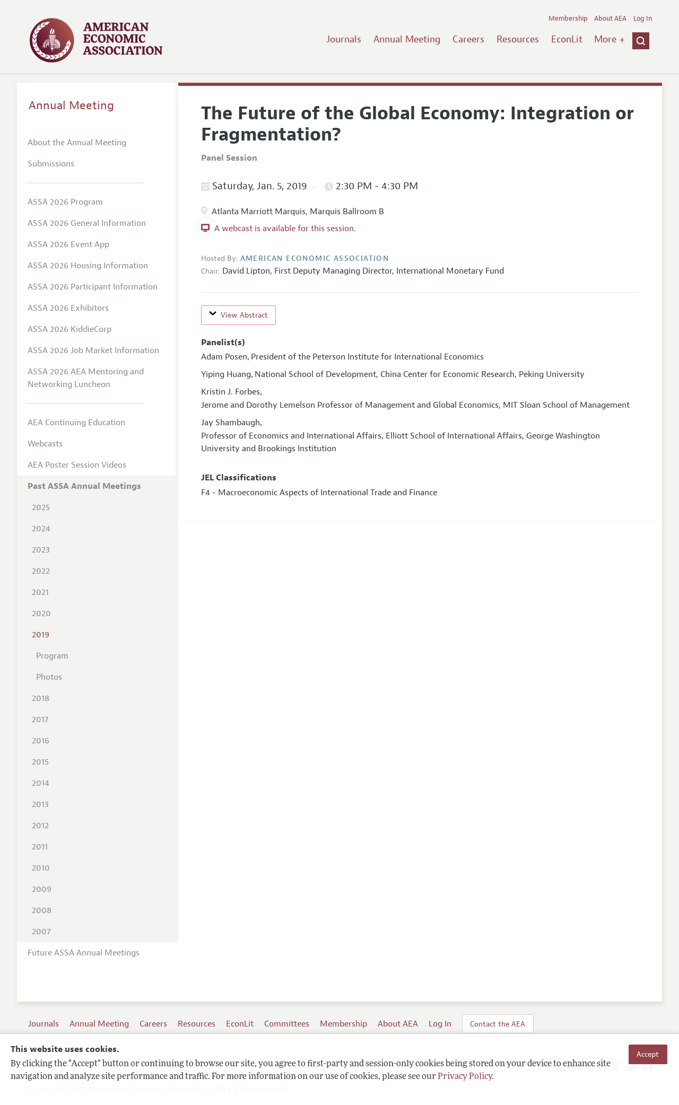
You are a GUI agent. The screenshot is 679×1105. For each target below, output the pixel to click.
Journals (343, 39)
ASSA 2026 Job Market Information (93, 350)
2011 (40, 846)
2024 (41, 528)
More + (609, 39)
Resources (518, 39)
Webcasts (45, 444)
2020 (41, 613)
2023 (41, 550)
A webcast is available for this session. (285, 228)
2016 (40, 740)
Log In (642, 18)
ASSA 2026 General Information (87, 223)
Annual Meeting (407, 39)
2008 (41, 910)
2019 (40, 634)
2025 (41, 507)
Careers (468, 39)
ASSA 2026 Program (65, 202)
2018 (40, 698)
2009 (41, 889)
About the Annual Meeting (77, 142)
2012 (40, 825)
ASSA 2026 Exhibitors (68, 308)
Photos (49, 677)
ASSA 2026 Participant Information (93, 287)
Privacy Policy (465, 1077)
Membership (568, 18)
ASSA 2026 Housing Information (88, 265)
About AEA (610, 18)
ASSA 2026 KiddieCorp (69, 329)
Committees (286, 1024)
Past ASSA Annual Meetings (84, 486)
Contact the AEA (497, 1024)
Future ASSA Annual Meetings (84, 953)
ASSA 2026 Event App (68, 244)
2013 (40, 804)
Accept (648, 1054)
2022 (41, 571)
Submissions (51, 164)
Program (52, 656)
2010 (41, 868)
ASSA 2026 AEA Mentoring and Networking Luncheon (86, 378)
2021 (40, 592)
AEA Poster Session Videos (77, 465)
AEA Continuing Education (76, 422)
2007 (41, 931)
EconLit (566, 39)
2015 (40, 762)
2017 (40, 719)
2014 (40, 783)
